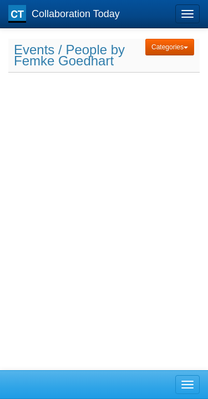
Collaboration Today (64, 14)
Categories (169, 47)
